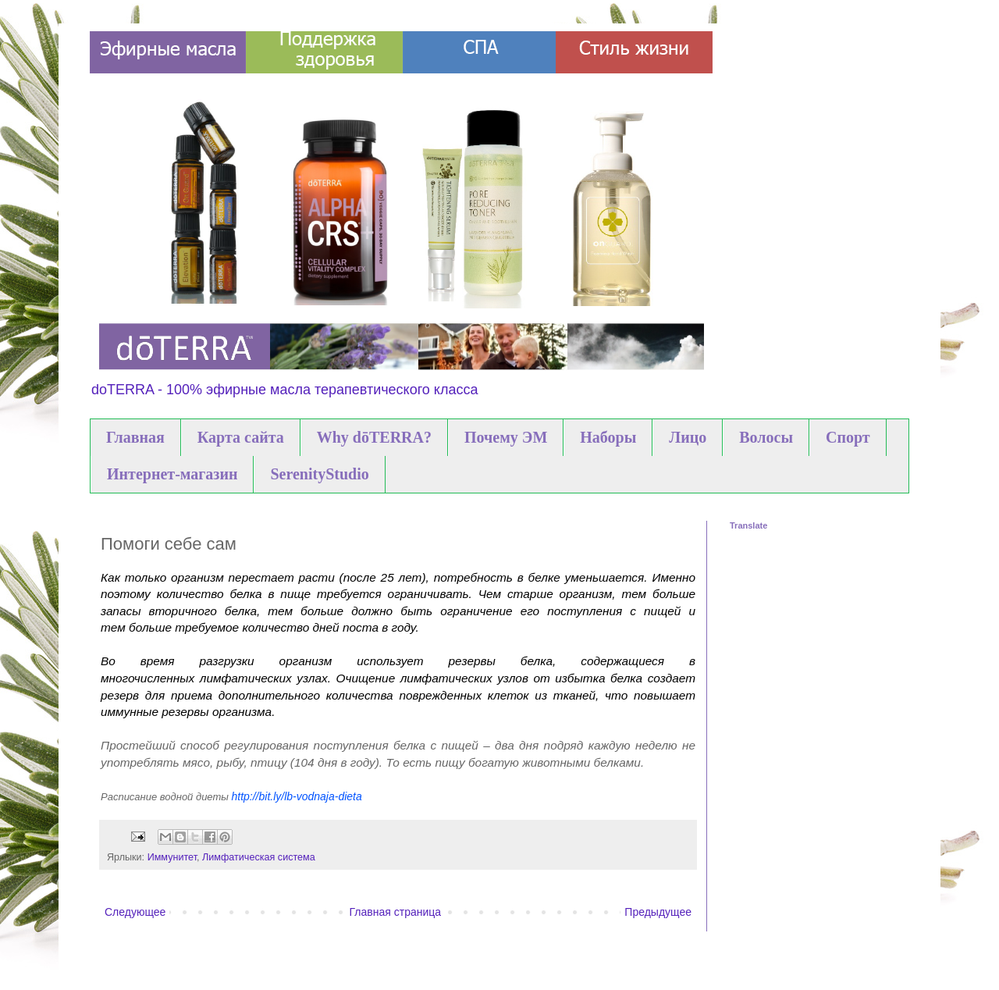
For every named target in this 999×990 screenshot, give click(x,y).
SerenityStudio (319, 474)
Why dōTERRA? (374, 437)
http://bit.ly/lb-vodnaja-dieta (297, 796)
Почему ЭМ (505, 437)
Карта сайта (240, 437)
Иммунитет (172, 857)
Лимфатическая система (258, 857)
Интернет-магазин (172, 474)
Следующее (135, 912)
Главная (135, 437)
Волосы (766, 437)
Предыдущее (657, 912)
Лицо (687, 437)
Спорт (848, 437)
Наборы (608, 437)
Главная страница (396, 912)
